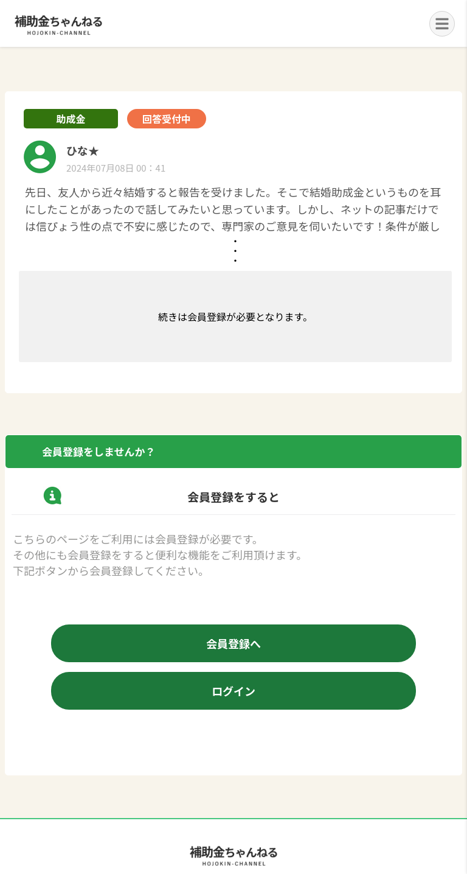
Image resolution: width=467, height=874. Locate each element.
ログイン (233, 691)
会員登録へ (233, 643)
